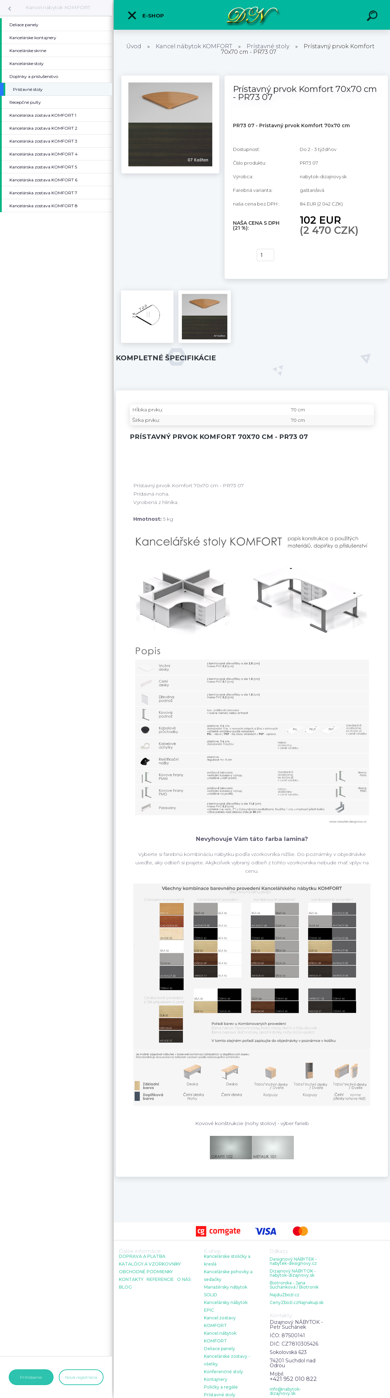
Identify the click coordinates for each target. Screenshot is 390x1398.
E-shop (145, 15)
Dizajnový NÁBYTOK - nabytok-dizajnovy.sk (293, 1273)
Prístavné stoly (268, 46)
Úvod (133, 46)
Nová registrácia (81, 1377)
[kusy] (265, 255)
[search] (373, 17)
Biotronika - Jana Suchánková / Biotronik (294, 1285)
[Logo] (252, 14)
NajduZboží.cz (284, 1295)
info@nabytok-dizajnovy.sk (285, 1391)
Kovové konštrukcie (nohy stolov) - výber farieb (252, 1123)
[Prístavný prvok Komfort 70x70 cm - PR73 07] (170, 78)
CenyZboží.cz (284, 1302)
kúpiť (240, 255)
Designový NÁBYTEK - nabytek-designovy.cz (293, 1261)
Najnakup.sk (311, 1302)
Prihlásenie (31, 1377)
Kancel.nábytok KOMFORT (58, 7)
